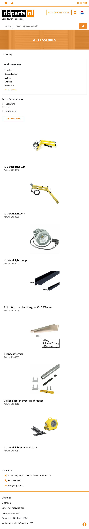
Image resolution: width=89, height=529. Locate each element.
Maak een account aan (59, 12)
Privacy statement (10, 513)
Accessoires (10, 89)
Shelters (8, 81)
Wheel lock (9, 85)
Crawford (10, 103)
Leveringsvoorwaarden (13, 507)
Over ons (6, 497)
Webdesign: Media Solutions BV (17, 523)
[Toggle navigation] (6, 26)
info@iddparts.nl (14, 485)
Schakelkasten (11, 74)
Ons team (6, 502)
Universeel (11, 110)
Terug (9, 54)
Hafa (8, 107)
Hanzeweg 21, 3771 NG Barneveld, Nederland (28, 475)
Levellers (9, 70)
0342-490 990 (13, 480)
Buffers (8, 77)
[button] (75, 15)
